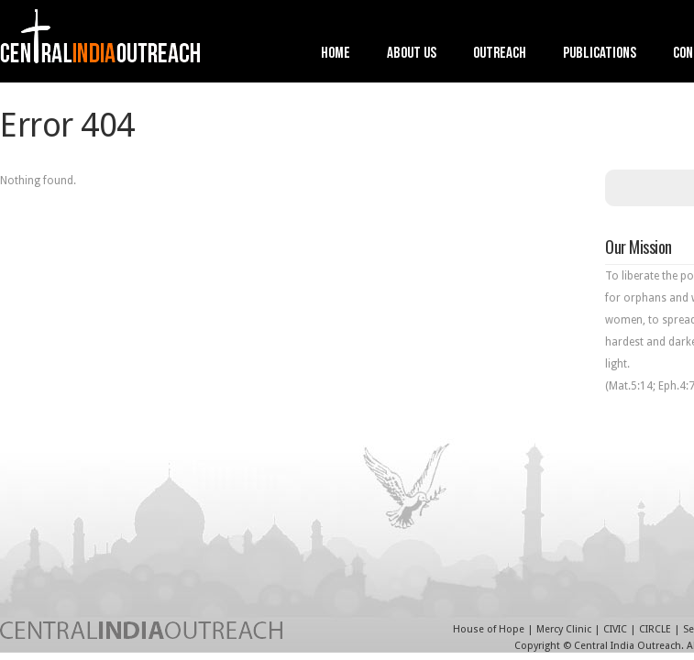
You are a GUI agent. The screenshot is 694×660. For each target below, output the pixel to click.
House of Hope (488, 629)
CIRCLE (655, 629)
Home (335, 54)
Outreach (499, 54)
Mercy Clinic (563, 629)
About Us (411, 54)
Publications (599, 54)
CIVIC (615, 629)
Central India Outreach (627, 646)
